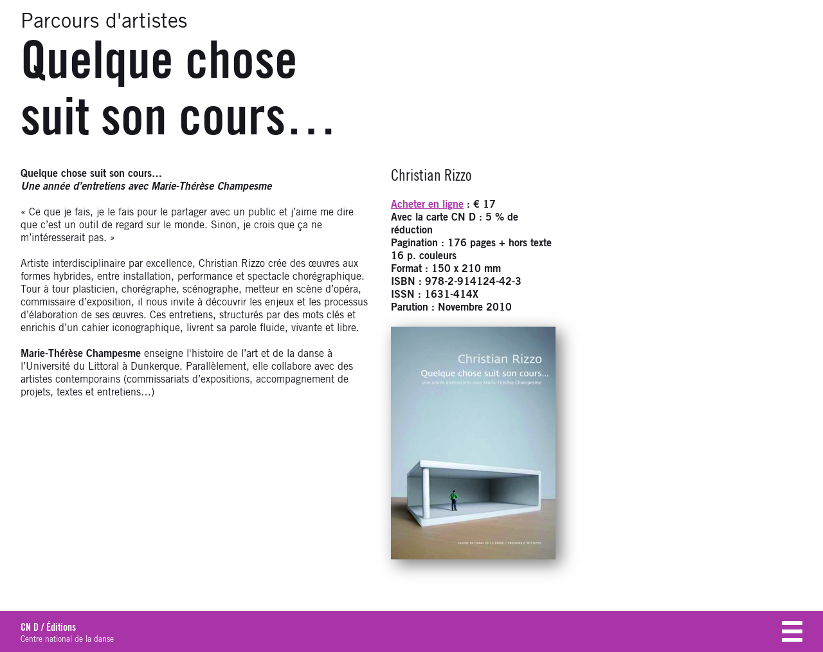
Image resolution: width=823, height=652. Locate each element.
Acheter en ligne (427, 204)
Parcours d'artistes (104, 22)
